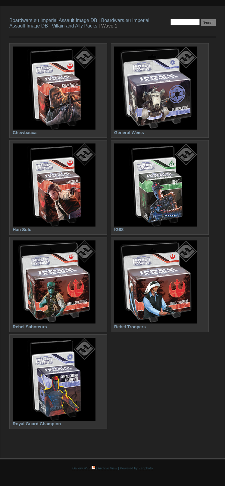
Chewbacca (24, 132)
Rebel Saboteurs (30, 326)
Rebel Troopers (130, 326)
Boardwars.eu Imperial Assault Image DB (53, 20)
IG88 (118, 229)
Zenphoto (146, 468)
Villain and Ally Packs (74, 25)
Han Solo (22, 229)
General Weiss (129, 132)
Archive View (107, 468)
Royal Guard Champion (37, 423)
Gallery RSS (83, 468)
